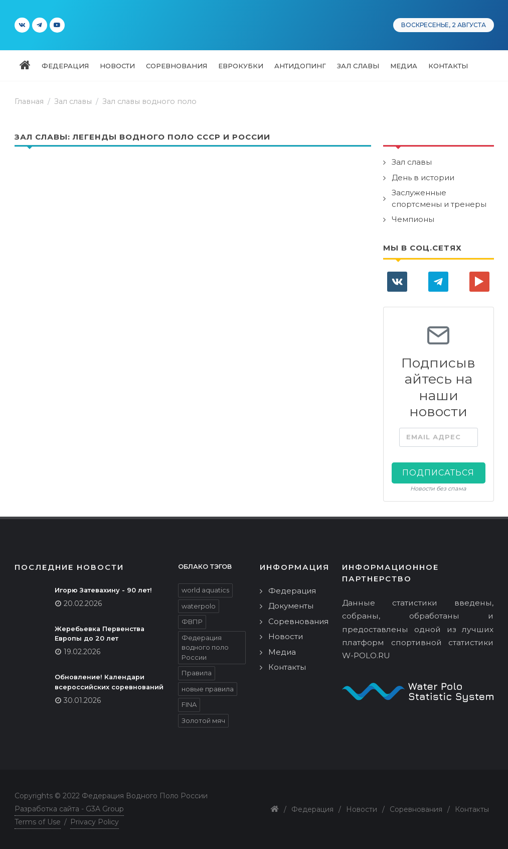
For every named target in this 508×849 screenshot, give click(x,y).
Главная (29, 101)
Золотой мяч (203, 720)
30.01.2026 (82, 700)
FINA (189, 704)
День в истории (423, 177)
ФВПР (192, 622)
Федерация (292, 590)
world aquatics (205, 590)
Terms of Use (38, 821)
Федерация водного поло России (205, 647)
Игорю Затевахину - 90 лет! (103, 590)
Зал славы (412, 162)
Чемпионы (413, 219)
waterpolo (199, 606)
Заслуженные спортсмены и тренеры (439, 198)
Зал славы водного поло (149, 101)
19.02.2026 (82, 651)
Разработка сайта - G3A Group (69, 808)
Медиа (282, 652)
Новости (285, 636)
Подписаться (438, 472)
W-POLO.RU (366, 655)
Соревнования (298, 621)
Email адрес (433, 437)
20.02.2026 (83, 603)
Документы (290, 606)
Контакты (287, 667)
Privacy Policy (94, 821)
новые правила (208, 689)
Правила (197, 673)
